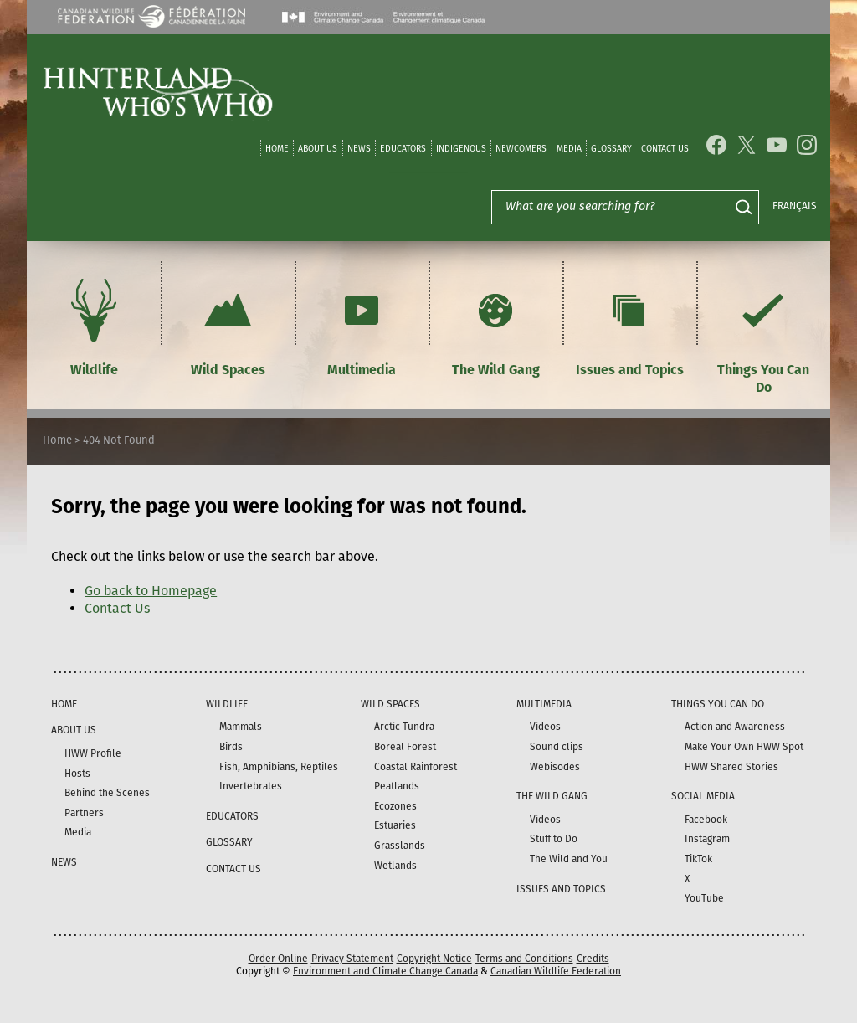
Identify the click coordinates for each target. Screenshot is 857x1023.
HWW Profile (92, 753)
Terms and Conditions (524, 958)
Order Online (278, 958)
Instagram (707, 839)
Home (277, 148)
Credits (593, 958)
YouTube (704, 898)
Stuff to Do (553, 839)
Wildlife (93, 325)
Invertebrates (250, 786)
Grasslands (399, 845)
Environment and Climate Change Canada (385, 971)
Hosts (77, 773)
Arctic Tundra (404, 727)
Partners (84, 813)
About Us (317, 148)
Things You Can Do (763, 334)
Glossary (611, 148)
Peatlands (396, 786)
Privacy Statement (352, 958)
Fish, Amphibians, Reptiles (278, 767)
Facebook (706, 819)
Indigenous (461, 148)
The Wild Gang (496, 325)
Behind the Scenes (107, 793)
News (359, 148)
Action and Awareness (735, 727)
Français (794, 206)
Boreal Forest (405, 747)
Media (569, 148)
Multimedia (361, 325)
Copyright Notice (434, 958)
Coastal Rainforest (415, 767)
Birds (231, 747)
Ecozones (395, 806)
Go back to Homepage (151, 591)
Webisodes (555, 767)
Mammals (240, 727)
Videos (545, 727)
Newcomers (521, 148)
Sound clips (556, 747)
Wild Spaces (227, 325)
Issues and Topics (630, 325)
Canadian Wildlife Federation (555, 971)
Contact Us (665, 148)
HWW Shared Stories (731, 767)
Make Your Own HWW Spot (744, 747)
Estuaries (395, 825)
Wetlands (395, 865)
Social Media (703, 796)
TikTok (698, 859)
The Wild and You (569, 859)
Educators (403, 148)
